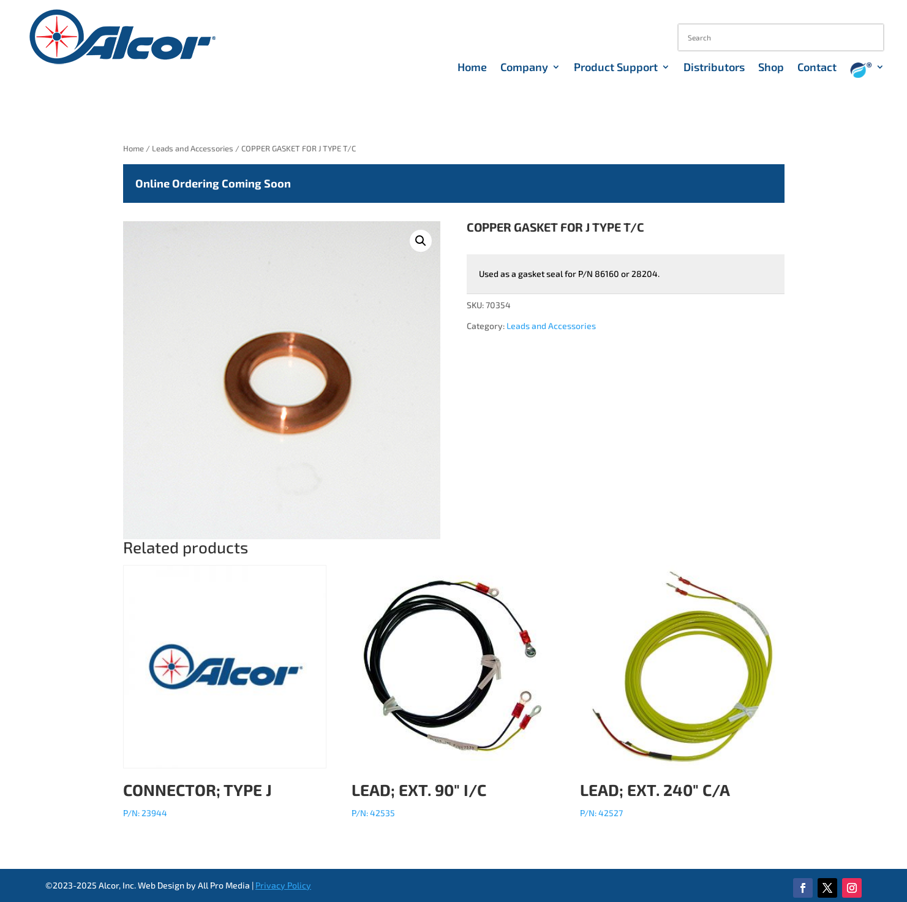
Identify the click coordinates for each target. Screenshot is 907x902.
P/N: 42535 (453, 691)
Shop (771, 68)
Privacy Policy (283, 885)
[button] (421, 241)
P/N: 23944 (224, 691)
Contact (817, 68)
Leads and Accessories (192, 148)
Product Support (616, 68)
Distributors (714, 68)
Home (472, 68)
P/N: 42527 (681, 691)
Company (524, 68)
